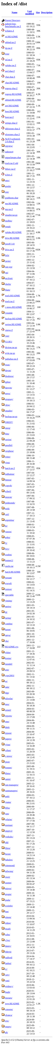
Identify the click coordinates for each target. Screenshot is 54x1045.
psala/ (7, 900)
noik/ (7, 508)
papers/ (8, 739)
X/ (6, 543)
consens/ (9, 1009)
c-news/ (8, 756)
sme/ (7, 721)
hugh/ (7, 992)
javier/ (8, 261)
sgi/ (6, 272)
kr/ (6, 526)
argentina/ (9, 520)
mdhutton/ (10, 474)
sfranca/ (8, 1015)
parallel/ (9, 445)
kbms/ (8, 773)
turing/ (8, 618)
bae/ (7, 911)
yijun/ (7, 744)
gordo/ (8, 186)
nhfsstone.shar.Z (12, 128)
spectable (9, 595)
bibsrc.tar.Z (10, 169)
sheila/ (8, 284)
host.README (12, 111)
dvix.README (12, 238)
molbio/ (8, 221)
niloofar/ (9, 698)
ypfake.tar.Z (10, 65)
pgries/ (8, 606)
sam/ (7, 687)
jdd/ (7, 842)
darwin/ (8, 388)
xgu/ (7, 813)
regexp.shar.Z (11, 88)
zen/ (7, 192)
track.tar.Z (10, 301)
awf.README (12, 105)
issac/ (7, 364)
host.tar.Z (9, 117)
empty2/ (9, 831)
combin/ (9, 624)
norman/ (9, 825)
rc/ (6, 969)
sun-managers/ (11, 785)
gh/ (6, 1032)
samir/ (8, 779)
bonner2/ (9, 560)
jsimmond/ (10, 865)
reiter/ (8, 457)
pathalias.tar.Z (11, 359)
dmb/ (7, 727)
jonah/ (8, 226)
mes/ (7, 704)
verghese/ (9, 451)
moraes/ (8, 998)
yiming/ (8, 600)
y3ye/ (7, 940)
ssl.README (11, 36)
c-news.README (13, 307)
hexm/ (8, 854)
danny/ (8, 946)
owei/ (7, 877)
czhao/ (8, 750)
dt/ (6, 612)
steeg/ (7, 428)
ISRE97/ (9, 422)
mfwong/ (9, 871)
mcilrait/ (9, 278)
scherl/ (8, 491)
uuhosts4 (9, 152)
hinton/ (8, 480)
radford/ (9, 957)
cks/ (7, 641)
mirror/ (8, 888)
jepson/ (8, 733)
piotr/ (7, 762)
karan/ (8, 629)
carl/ (7, 514)
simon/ (8, 917)
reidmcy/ (9, 986)
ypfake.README (13, 232)
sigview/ (9, 146)
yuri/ (7, 336)
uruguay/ (9, 399)
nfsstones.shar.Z (12, 134)
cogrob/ (8, 485)
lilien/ (7, 848)
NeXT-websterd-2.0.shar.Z (12, 140)
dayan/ (8, 370)
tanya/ (8, 635)
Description (46, 12)
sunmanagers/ (11, 790)
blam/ (7, 290)
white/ (8, 652)
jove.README (12, 1003)
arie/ (7, 670)
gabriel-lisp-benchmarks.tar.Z (13, 25)
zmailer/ (9, 411)
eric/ (7, 1021)
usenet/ (8, 883)
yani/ (7, 980)
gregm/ (8, 894)
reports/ (8, 716)
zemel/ (8, 710)
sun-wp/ (9, 267)
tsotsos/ (8, 589)
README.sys (11, 647)
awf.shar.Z (10, 71)
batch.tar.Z (10, 468)
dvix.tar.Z (9, 249)
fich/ (7, 255)
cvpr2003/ (9, 675)
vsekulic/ (9, 836)
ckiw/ (7, 405)
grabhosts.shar (11, 198)
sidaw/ (8, 923)
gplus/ (8, 382)
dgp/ (7, 693)
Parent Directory (12, 20)
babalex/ (9, 860)
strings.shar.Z (11, 123)
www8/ (8, 583)
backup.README (13, 318)
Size (38, 12)
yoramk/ (9, 313)
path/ (7, 796)
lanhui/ (8, 963)
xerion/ (8, 439)
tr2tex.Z (8, 175)
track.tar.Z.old (11, 163)
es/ (6, 681)
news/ (7, 393)
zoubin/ (8, 554)
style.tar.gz (10, 353)
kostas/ (8, 658)
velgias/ (8, 819)
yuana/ (8, 802)
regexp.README (13, 94)
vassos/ (8, 531)
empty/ (8, 1026)
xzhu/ (7, 934)
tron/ (7, 54)
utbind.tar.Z (10, 42)
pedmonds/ (10, 503)
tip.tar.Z (8, 48)
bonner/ (8, 767)
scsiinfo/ (9, 906)
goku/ (7, 537)
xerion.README (13, 324)
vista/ (7, 462)
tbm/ (7, 434)
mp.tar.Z (9, 209)
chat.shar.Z (10, 77)
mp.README (11, 203)
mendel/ (9, 664)
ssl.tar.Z (8, 59)
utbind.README (13, 100)
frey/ (7, 549)
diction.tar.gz (11, 347)
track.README (12, 295)
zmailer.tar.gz (11, 215)
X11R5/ (8, 341)
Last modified (29, 12)
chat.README (12, 82)
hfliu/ (7, 808)
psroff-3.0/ (10, 244)
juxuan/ (8, 577)
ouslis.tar (9, 566)
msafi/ (8, 929)
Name (14, 12)
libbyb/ (8, 952)
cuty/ (7, 975)
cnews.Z (9, 330)
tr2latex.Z (9, 31)
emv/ (7, 180)
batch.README (12, 572)
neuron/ (8, 497)
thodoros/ (9, 376)
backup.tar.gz (11, 416)
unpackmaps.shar (13, 157)
